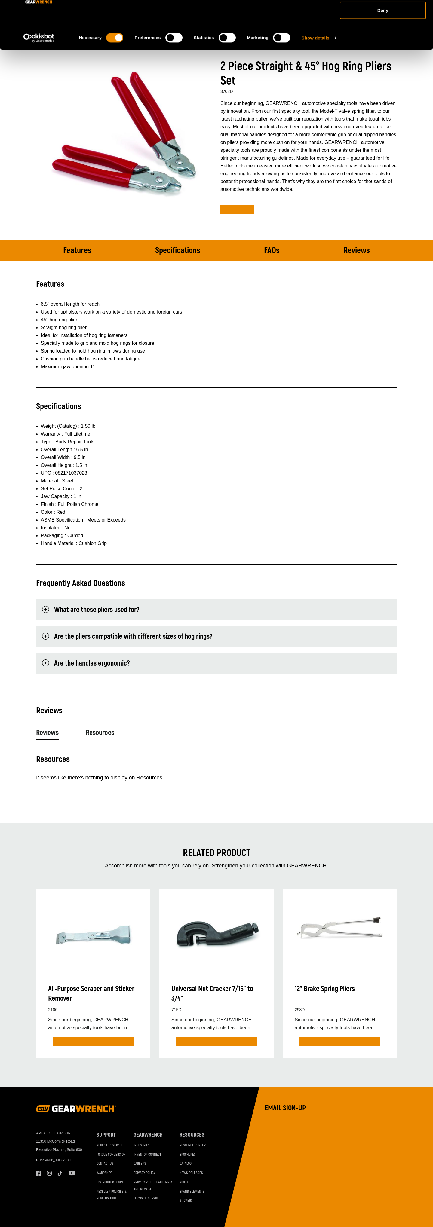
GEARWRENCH (148, 1134)
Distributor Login (110, 1182)
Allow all (383, 15)
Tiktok (60, 1173)
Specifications (177, 250)
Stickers (186, 1200)
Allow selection (382, 35)
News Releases (191, 1173)
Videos (184, 1182)
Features (77, 250)
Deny (382, 55)
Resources (100, 732)
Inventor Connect (147, 1154)
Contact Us (105, 1163)
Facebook (38, 1173)
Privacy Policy (144, 1173)
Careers (140, 1163)
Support (106, 1134)
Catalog (186, 1163)
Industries (142, 1145)
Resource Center (193, 1145)
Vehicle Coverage (110, 1145)
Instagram (49, 1173)
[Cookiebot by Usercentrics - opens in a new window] (39, 82)
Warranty (104, 1173)
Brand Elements (192, 1191)
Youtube (71, 1173)
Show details (316, 82)
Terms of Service (147, 1198)
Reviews (356, 250)
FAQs (272, 250)
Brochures (188, 1154)
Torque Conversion (111, 1154)
